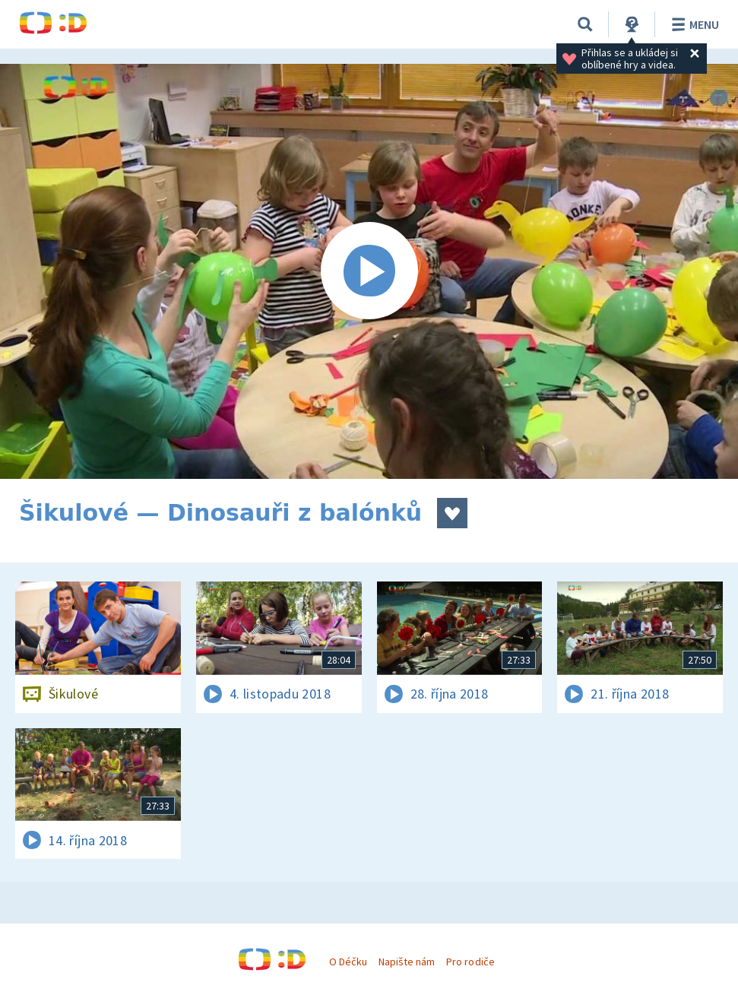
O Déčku (348, 961)
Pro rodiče (470, 961)
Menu (693, 24)
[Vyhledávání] (585, 24)
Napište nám (407, 961)
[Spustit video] (369, 271)
